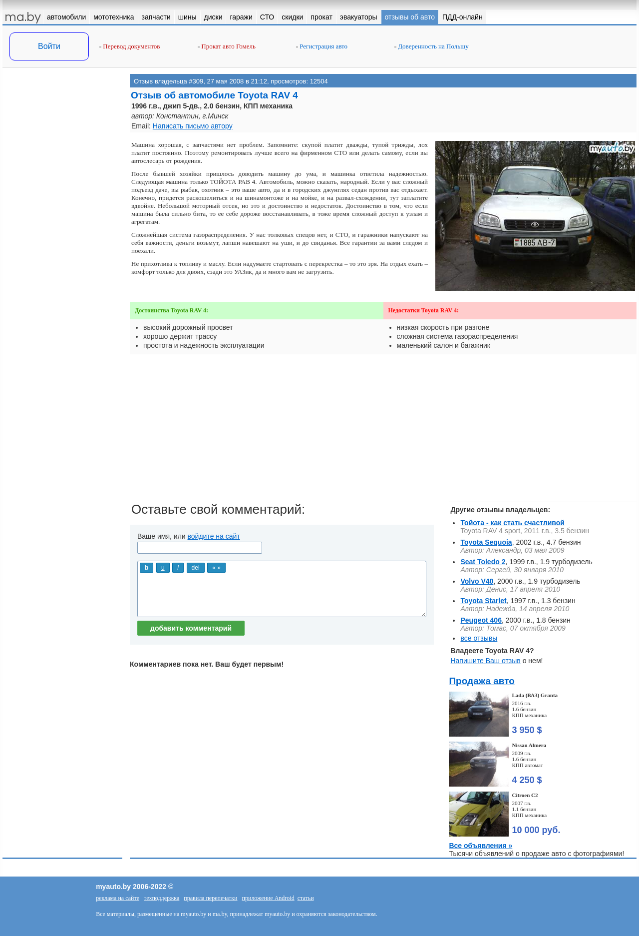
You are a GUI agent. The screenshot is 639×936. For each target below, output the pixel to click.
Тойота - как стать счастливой (512, 523)
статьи (306, 898)
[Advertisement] (62, 174)
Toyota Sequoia (486, 542)
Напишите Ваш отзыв (485, 661)
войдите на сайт (214, 536)
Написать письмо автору (193, 126)
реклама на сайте (117, 898)
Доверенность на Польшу (431, 46)
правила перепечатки (210, 898)
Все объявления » (480, 846)
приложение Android (268, 898)
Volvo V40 (476, 581)
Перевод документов (129, 46)
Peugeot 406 (480, 620)
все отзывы (478, 638)
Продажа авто (481, 681)
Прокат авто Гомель (227, 46)
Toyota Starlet (483, 601)
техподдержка (161, 898)
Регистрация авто (321, 46)
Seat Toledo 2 (482, 562)
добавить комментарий (191, 628)
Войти (49, 46)
